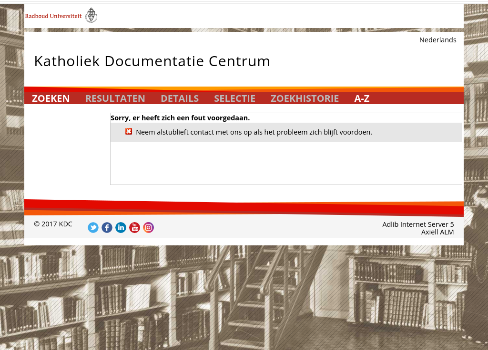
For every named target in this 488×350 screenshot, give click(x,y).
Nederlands (438, 39)
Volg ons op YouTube (134, 227)
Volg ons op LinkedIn (120, 227)
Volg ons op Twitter (93, 227)
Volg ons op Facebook (107, 227)
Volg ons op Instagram (148, 227)
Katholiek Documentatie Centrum (152, 59)
